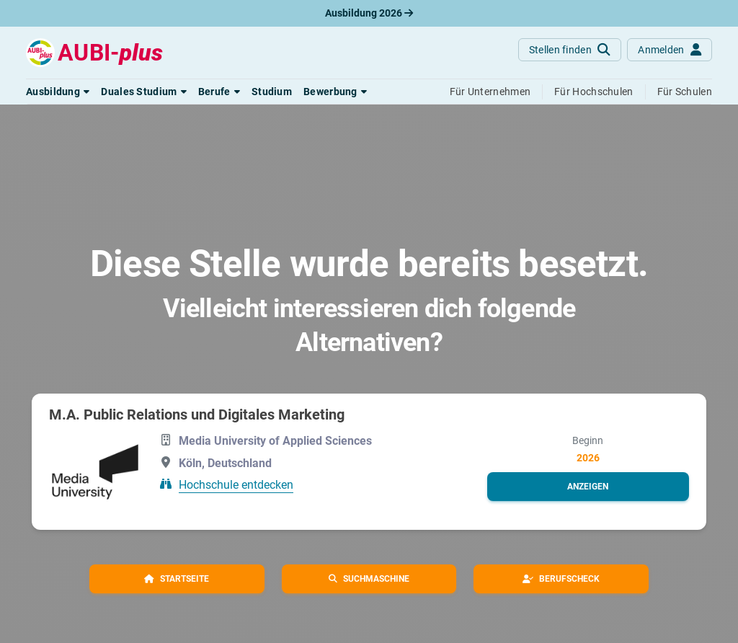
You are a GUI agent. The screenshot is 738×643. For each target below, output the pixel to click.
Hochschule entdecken (236, 485)
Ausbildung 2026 (369, 13)
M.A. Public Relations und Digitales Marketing (196, 414)
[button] (57, 91)
